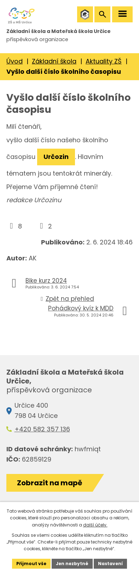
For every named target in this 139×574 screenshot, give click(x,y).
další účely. (95, 525)
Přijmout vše (31, 564)
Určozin (56, 156)
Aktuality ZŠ (104, 61)
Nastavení (110, 564)
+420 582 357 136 (42, 429)
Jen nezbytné (72, 564)
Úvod (14, 61)
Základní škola (54, 61)
